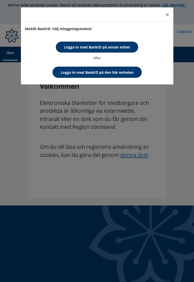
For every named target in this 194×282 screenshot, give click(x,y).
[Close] (167, 14)
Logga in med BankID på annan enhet (97, 47)
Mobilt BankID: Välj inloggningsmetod (58, 28)
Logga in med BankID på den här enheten (97, 72)
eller (97, 57)
